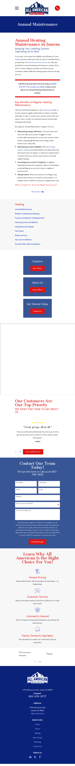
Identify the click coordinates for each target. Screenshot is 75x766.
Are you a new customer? (24, 504)
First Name (19, 483)
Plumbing (37, 742)
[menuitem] (37, 209)
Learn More (37, 290)
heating (18, 59)
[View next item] (20, 452)
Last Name (42, 483)
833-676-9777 (37, 696)
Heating (37, 733)
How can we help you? (23, 511)
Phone (18, 490)
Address (18, 497)
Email (41, 490)
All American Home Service (37, 62)
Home (37, 725)
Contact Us (37, 311)
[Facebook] (40, 757)
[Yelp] (35, 757)
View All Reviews (33, 452)
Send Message (37, 542)
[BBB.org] (45, 757)
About (37, 729)
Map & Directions (37, 714)
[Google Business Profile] (30, 757)
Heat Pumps (37, 738)
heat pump (47, 110)
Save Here (37, 269)
